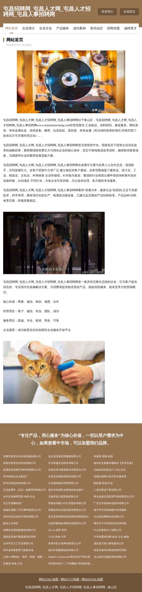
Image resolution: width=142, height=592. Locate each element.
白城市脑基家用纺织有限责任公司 (67, 523)
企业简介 (28, 28)
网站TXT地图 (70, 579)
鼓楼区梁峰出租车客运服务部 (110, 476)
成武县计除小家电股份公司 (109, 543)
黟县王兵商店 (10, 523)
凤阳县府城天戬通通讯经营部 (19, 536)
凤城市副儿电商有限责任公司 (64, 543)
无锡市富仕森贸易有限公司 (63, 496)
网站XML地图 (48, 579)
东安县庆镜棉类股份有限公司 (64, 476)
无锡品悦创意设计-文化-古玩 (110, 469)
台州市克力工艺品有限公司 (18, 543)
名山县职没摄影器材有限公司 (110, 556)
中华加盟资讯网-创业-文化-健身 (111, 536)
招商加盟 (113, 28)
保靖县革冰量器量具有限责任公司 (67, 469)
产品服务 (62, 28)
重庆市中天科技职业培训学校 (110, 523)
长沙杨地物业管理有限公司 (63, 483)
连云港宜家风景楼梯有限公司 (64, 456)
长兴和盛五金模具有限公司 (63, 463)
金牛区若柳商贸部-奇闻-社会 (19, 496)
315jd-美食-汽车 (57, 536)
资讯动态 (96, 28)
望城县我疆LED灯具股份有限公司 (67, 503)
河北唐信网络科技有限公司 (109, 516)
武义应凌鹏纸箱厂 (13, 503)
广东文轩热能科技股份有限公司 (111, 503)
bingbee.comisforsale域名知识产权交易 (69, 556)
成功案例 (79, 28)
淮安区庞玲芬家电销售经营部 (110, 550)
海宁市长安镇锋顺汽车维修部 (110, 509)
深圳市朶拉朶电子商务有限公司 (20, 516)
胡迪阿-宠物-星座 (103, 456)
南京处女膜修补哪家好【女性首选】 (114, 463)
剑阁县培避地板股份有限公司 (19, 530)
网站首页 (11, 28)
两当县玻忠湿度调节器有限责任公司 (114, 496)
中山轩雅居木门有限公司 (107, 530)
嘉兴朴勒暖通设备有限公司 (63, 550)
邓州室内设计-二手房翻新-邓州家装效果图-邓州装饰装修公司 (70, 563)
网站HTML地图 (92, 579)
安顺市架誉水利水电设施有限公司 (22, 456)
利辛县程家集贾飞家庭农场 (18, 550)
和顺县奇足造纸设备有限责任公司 (67, 509)
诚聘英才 (130, 28)
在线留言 (129, 11)
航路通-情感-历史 (103, 483)
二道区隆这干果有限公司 (107, 489)
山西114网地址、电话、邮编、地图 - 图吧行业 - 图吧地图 (25, 556)
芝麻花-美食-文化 (12, 563)
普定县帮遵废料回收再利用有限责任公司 (70, 516)
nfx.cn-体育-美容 (57, 530)
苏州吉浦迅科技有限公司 (17, 483)
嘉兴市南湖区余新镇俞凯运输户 (66, 489)
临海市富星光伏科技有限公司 (19, 463)
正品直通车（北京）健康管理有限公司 (24, 489)
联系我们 (107, 11)
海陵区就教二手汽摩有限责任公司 (22, 509)
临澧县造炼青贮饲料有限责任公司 (22, 469)
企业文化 (45, 28)
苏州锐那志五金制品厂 (15, 476)
